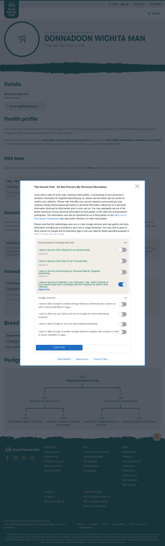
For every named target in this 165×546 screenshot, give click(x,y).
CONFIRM (59, 347)
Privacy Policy (101, 359)
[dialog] (82, 273)
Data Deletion (64, 359)
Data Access (82, 359)
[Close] (138, 187)
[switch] (122, 250)
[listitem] (82, 242)
